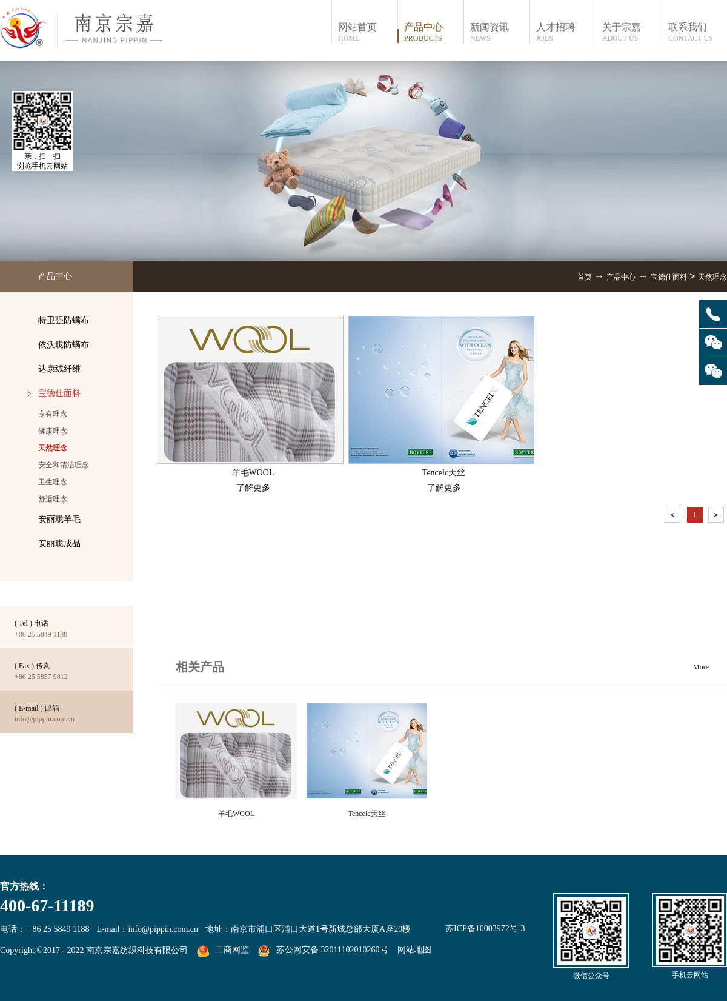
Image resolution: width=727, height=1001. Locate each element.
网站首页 (367, 32)
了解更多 (253, 487)
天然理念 (712, 277)
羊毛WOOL (236, 813)
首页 (584, 277)
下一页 (717, 517)
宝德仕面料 (669, 277)
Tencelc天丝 (366, 813)
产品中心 (621, 277)
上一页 (674, 517)
